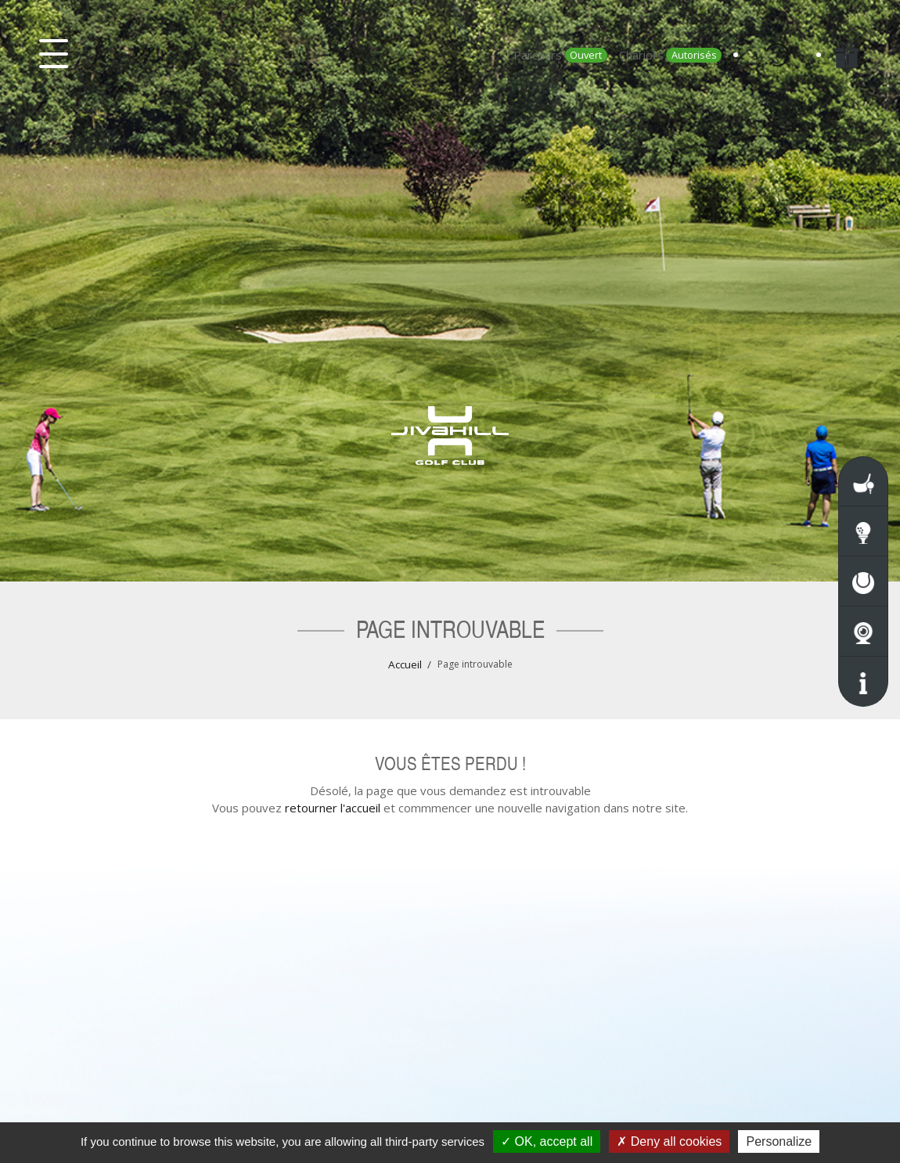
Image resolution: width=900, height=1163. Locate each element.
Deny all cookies (669, 1141)
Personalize (779, 1141)
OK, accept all (546, 1141)
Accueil (405, 664)
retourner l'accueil (332, 808)
